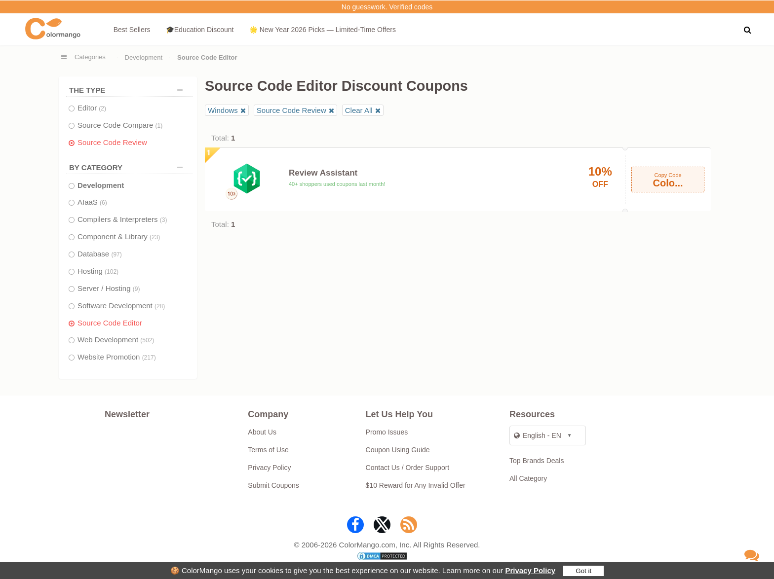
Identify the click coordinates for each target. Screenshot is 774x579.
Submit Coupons (273, 485)
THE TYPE (128, 90)
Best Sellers (132, 30)
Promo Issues (387, 432)
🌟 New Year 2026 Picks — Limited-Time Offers (322, 30)
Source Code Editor (109, 323)
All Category (528, 478)
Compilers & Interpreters (122, 219)
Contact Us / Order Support (408, 467)
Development (144, 57)
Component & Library (118, 236)
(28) (160, 306)
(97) (116, 254)
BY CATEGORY (128, 167)
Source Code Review (112, 142)
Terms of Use (268, 450)
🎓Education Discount (200, 30)
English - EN (537, 435)
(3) (163, 220)
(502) (147, 340)
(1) (159, 125)
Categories (90, 57)
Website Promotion (116, 357)
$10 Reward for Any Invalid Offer (415, 485)
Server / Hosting (108, 288)
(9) (136, 289)
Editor (91, 108)
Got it (583, 571)
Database (99, 254)
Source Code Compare (119, 125)
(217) (149, 357)
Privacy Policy (530, 570)
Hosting (97, 271)
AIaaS (92, 202)
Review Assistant (323, 173)
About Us (262, 432)
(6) (103, 202)
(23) (155, 237)
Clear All (359, 110)
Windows (223, 110)
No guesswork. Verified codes (387, 7)
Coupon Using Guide (398, 450)
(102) (111, 271)
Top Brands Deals (536, 461)
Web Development (115, 339)
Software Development (121, 305)
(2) (102, 108)
